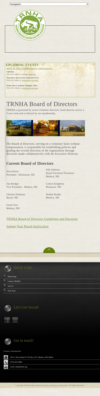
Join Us (10, 286)
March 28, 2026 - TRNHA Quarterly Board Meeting (29, 68)
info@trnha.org (21, 367)
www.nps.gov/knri (30, 88)
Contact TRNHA (14, 281)
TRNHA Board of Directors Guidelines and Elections (42, 219)
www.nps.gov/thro (30, 80)
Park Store (12, 291)
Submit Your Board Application (27, 226)
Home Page (12, 276)
